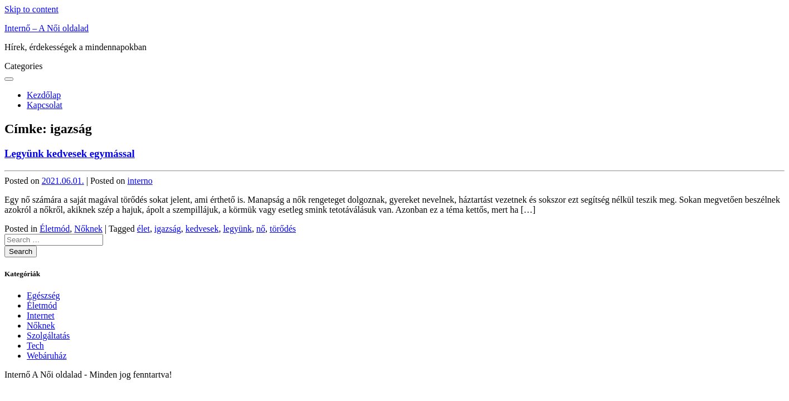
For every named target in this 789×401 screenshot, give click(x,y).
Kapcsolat (44, 105)
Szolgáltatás (48, 335)
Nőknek (88, 228)
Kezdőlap (44, 95)
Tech (35, 345)
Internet (41, 315)
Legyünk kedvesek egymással (69, 153)
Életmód (55, 228)
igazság (167, 228)
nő (260, 228)
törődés (283, 228)
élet (143, 228)
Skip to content (31, 9)
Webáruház (47, 355)
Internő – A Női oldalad (46, 28)
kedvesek (202, 228)
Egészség (43, 295)
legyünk (237, 228)
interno (140, 180)
